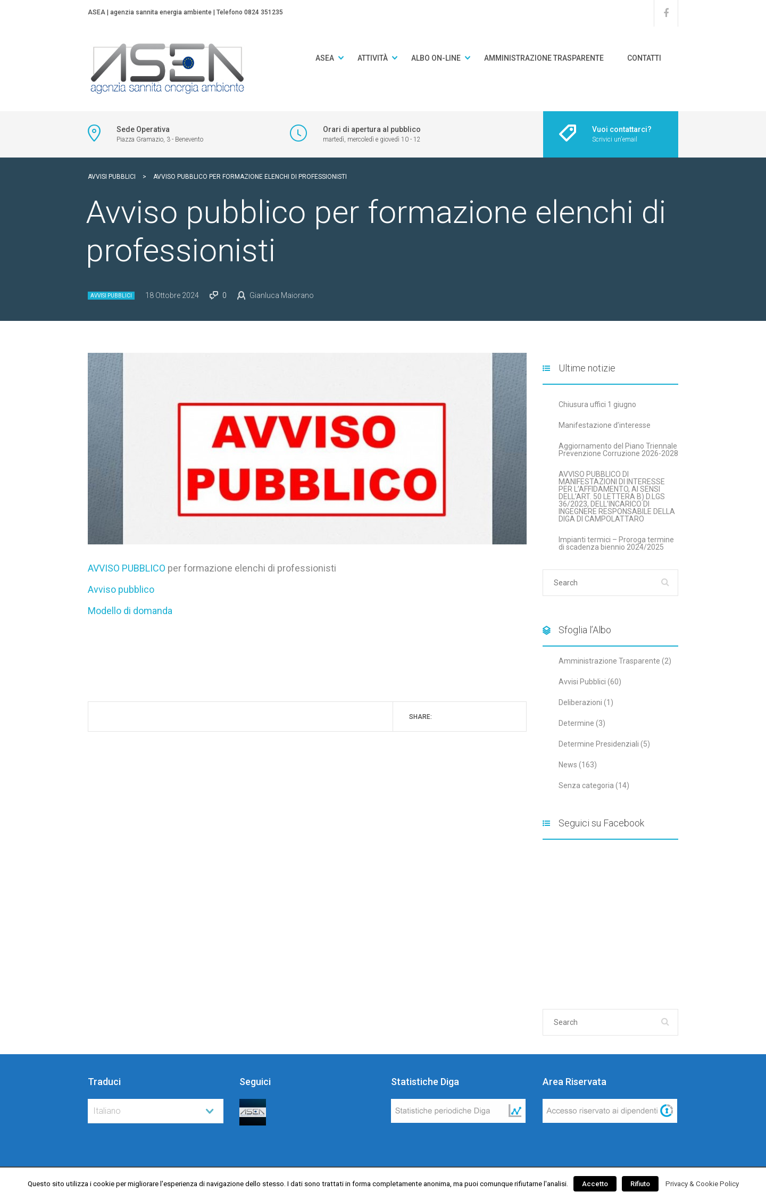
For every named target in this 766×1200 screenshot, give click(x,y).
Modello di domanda (130, 610)
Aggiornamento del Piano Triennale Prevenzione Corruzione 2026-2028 (618, 450)
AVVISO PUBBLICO (126, 568)
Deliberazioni (580, 702)
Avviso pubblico (121, 589)
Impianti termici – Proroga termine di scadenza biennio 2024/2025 (616, 543)
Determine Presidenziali (599, 744)
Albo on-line (436, 58)
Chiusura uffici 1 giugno (597, 404)
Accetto (595, 1184)
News (568, 764)
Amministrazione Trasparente (544, 58)
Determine (576, 723)
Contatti (644, 58)
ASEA (324, 58)
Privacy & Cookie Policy (702, 1184)
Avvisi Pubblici (111, 296)
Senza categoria (586, 785)
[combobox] (155, 1111)
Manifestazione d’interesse (605, 425)
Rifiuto (640, 1184)
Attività (372, 58)
